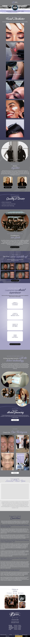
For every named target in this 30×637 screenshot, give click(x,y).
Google (15, 593)
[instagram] (17, 618)
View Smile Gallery (15, 280)
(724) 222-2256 (15, 619)
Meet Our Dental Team (15, 247)
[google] (13, 618)
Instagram (21, 593)
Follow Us (15, 472)
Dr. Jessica (18, 159)
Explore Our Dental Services (15, 344)
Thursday (11, 628)
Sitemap (10, 634)
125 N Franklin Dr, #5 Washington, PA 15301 (15, 622)
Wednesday (11, 627)
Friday (10, 629)
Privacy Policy (17, 634)
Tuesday (10, 626)
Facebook (9, 593)
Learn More (15, 419)
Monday (10, 625)
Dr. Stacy (11, 159)
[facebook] (15, 618)
